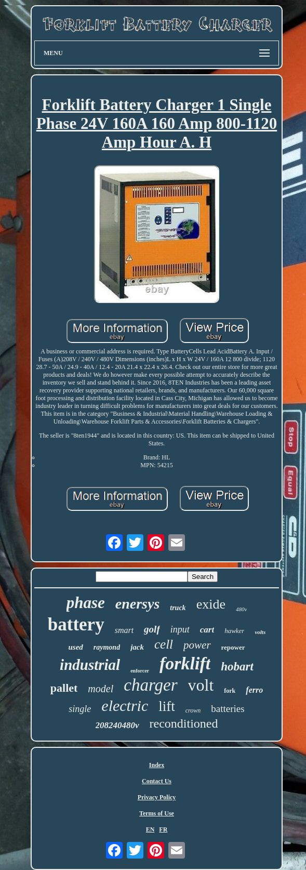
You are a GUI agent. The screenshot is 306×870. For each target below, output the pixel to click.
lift (166, 706)
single (80, 709)
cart (207, 630)
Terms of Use (156, 813)
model (100, 688)
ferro (254, 690)
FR (163, 829)
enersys (137, 604)
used (75, 647)
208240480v (117, 725)
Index (156, 765)
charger (150, 685)
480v (241, 609)
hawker (234, 631)
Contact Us (156, 781)
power (197, 645)
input (180, 629)
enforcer (139, 671)
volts (260, 632)
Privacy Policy (157, 797)
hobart (237, 666)
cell (163, 644)
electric (124, 705)
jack (137, 647)
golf (152, 629)
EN (150, 829)
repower (233, 647)
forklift (184, 663)
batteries (227, 708)
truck (177, 608)
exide (210, 604)
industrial (90, 664)
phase (85, 603)
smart (124, 630)
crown (193, 710)
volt (201, 685)
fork (229, 690)
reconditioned (184, 723)
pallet (64, 687)
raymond (107, 647)
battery (76, 624)
